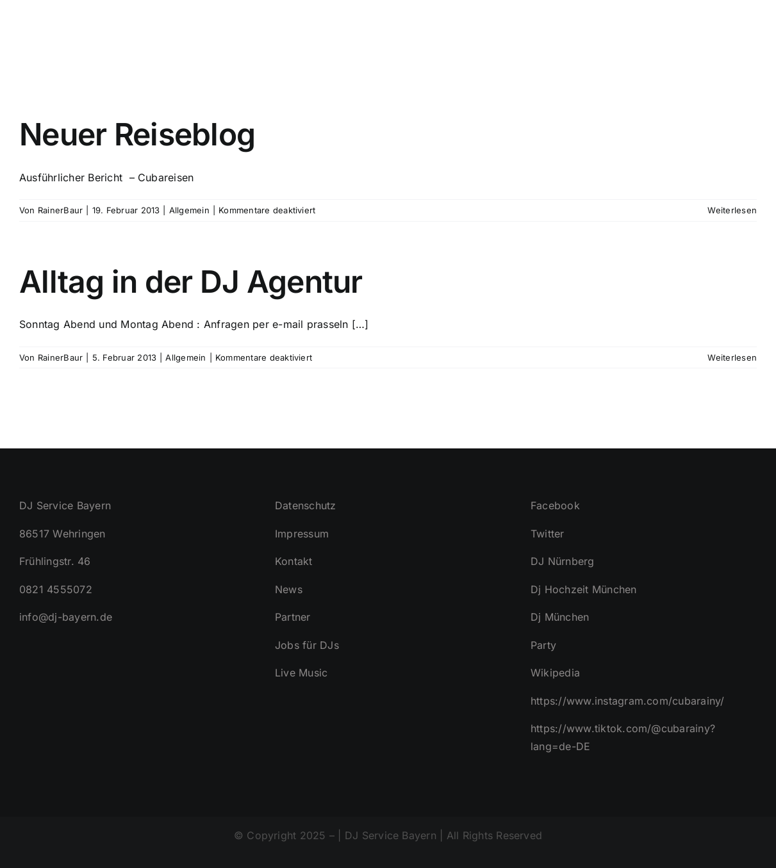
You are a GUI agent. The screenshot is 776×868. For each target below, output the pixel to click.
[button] (736, 32)
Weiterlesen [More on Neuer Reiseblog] (732, 210)
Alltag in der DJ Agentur (191, 281)
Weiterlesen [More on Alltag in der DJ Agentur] (732, 357)
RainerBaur (60, 210)
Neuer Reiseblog (137, 134)
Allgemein (189, 210)
